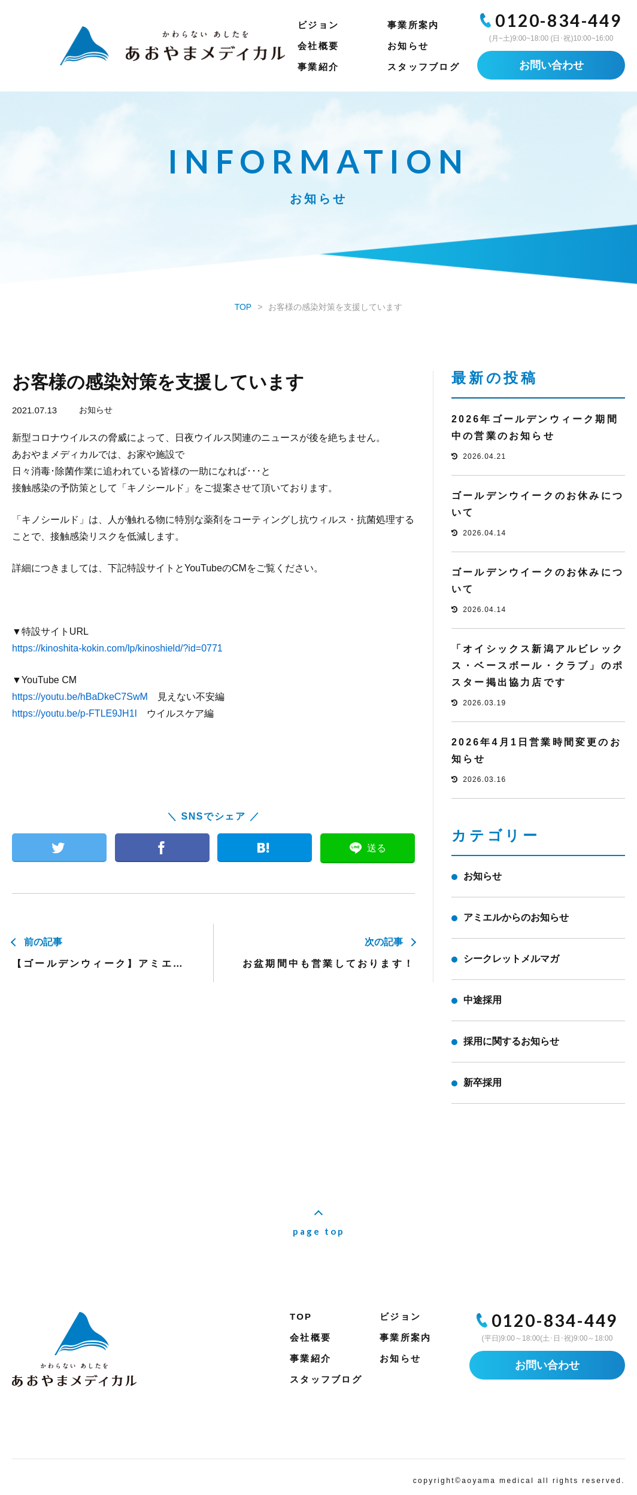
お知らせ (408, 45)
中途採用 (482, 1000)
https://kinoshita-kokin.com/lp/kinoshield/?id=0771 (117, 648)
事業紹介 (318, 66)
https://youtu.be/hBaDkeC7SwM (80, 697)
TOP (301, 1316)
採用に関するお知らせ (511, 1041)
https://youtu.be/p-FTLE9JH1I (74, 713)
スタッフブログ (423, 66)
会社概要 (318, 45)
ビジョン (318, 24)
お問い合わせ (551, 65)
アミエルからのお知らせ (516, 917)
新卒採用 (482, 1082)
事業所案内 (413, 24)
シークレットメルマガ (511, 959)
